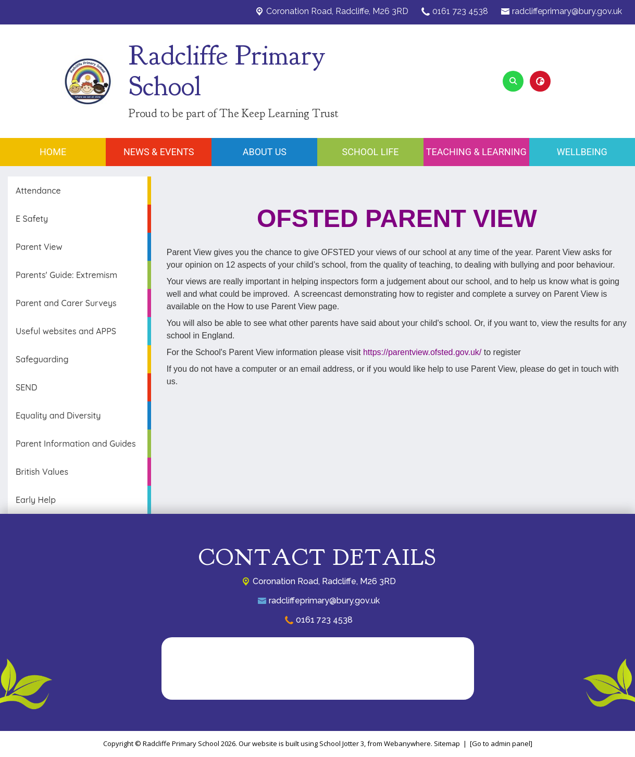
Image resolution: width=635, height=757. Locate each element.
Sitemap (447, 743)
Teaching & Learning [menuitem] (476, 151)
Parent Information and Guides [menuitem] (76, 443)
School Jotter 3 (341, 743)
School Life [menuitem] (370, 151)
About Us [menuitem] (265, 151)
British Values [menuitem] (42, 471)
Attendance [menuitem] (38, 190)
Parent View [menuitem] (39, 247)
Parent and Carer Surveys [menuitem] (66, 303)
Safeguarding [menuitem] (42, 359)
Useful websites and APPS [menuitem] (66, 331)
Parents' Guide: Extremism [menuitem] (66, 275)
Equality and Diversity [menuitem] (58, 415)
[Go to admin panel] (501, 743)
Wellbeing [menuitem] (582, 151)
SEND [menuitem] (26, 387)
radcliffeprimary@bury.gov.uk (567, 11)
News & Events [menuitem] (158, 151)
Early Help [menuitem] (36, 500)
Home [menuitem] (53, 151)
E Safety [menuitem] (32, 218)
